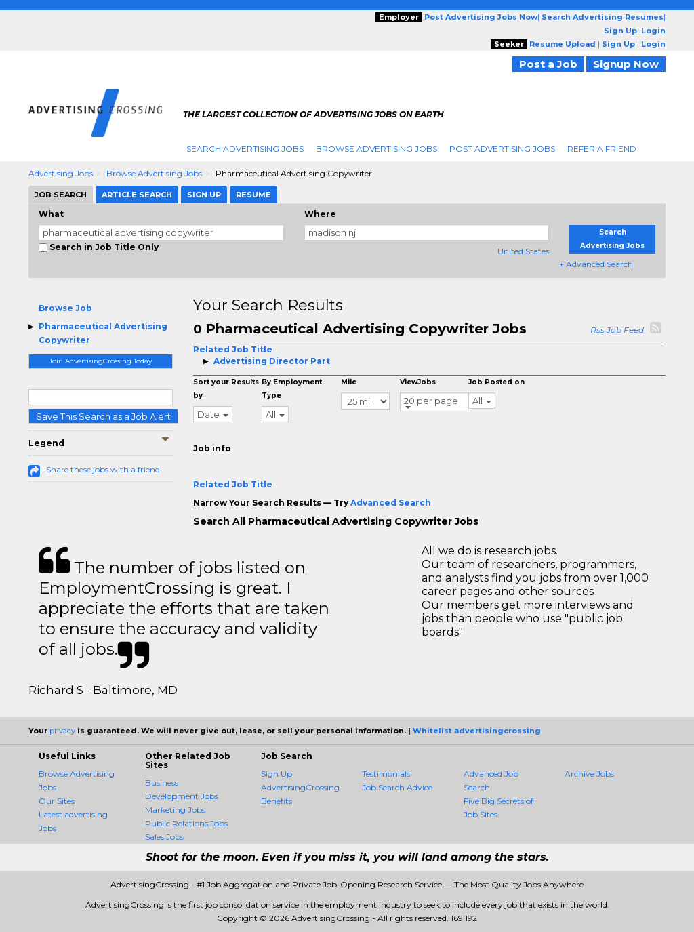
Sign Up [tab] (204, 194)
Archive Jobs (589, 774)
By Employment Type (292, 389)
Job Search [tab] (61, 194)
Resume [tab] (253, 194)
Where (320, 214)
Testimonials (386, 774)
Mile (348, 382)
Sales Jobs (164, 837)
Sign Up (276, 774)
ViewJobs (418, 382)
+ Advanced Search (596, 264)
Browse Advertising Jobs (376, 149)
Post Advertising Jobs (502, 149)
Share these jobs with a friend (103, 469)
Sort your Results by (226, 389)
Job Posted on (496, 382)
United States (523, 251)
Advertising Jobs (60, 173)
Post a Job (548, 64)
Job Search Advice (397, 787)
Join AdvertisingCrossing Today (100, 361)
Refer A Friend (601, 149)
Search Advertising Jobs (245, 149)
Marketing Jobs (175, 810)
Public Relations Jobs (186, 823)
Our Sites (57, 801)
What (51, 214)
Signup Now (626, 64)
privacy (62, 730)
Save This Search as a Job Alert (103, 416)
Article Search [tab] (137, 194)
